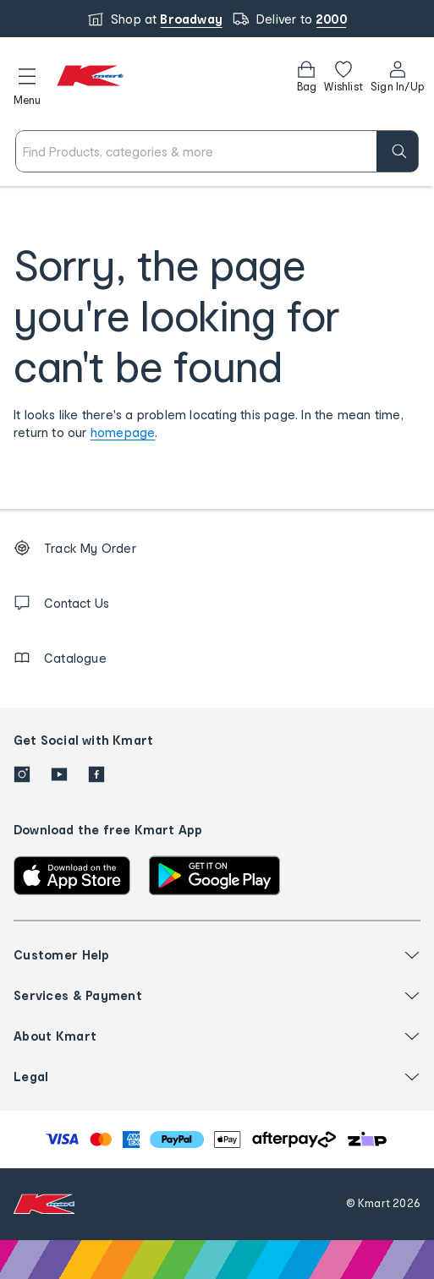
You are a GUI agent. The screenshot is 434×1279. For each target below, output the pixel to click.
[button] (27, 83)
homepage (123, 432)
